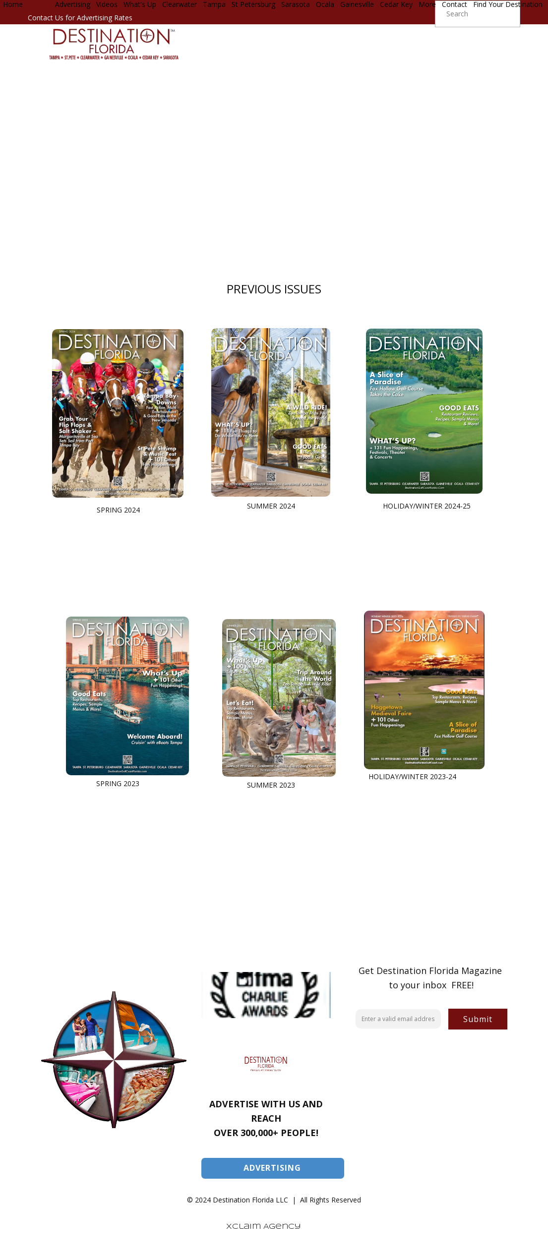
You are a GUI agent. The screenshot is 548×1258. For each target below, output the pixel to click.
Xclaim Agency (263, 1226)
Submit (477, 1019)
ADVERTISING (272, 1167)
